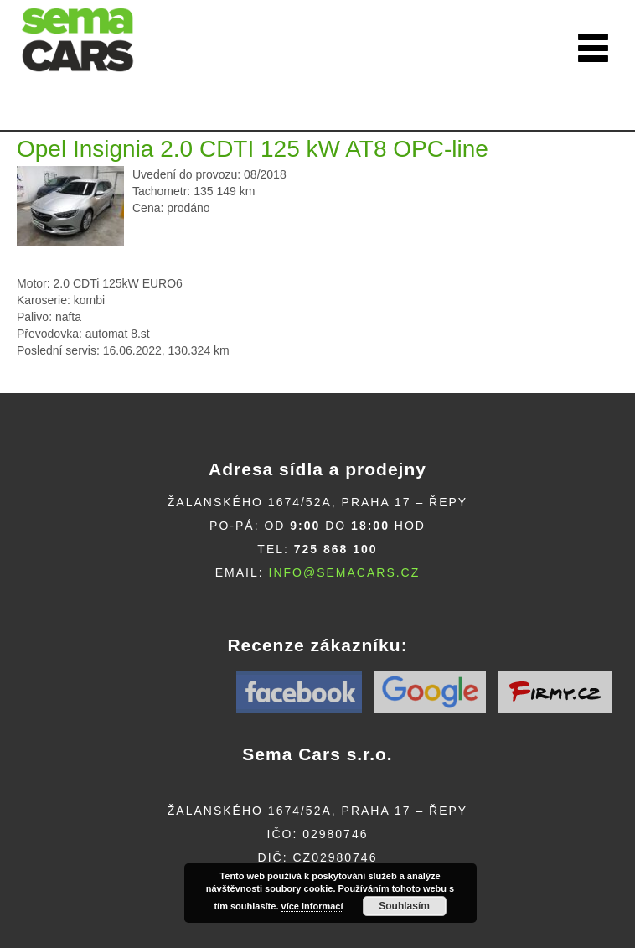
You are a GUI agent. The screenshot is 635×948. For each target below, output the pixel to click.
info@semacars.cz (345, 572)
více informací (312, 906)
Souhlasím (404, 906)
